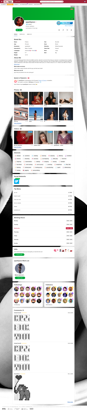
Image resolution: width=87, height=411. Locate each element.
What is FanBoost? (69, 25)
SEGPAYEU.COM (29, 406)
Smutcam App (37, 4)
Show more (16, 64)
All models (3, 4)
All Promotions (23, 4)
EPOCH (23, 406)
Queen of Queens (42, 80)
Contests (30, 4)
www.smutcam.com (15, 406)
